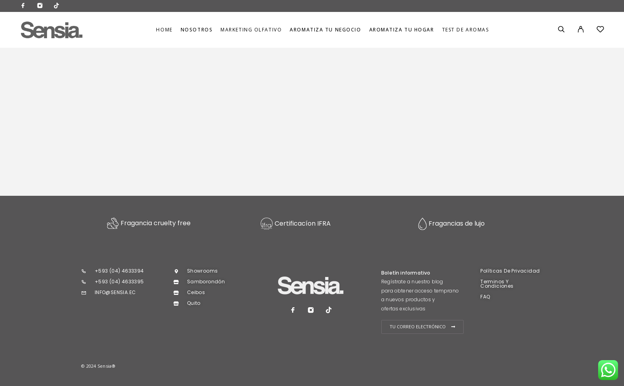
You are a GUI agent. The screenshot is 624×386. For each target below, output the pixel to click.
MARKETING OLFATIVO (251, 30)
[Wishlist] (600, 30)
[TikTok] (56, 6)
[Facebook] (23, 6)
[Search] (561, 29)
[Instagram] (40, 6)
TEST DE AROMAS (465, 30)
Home (164, 30)
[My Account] (581, 29)
